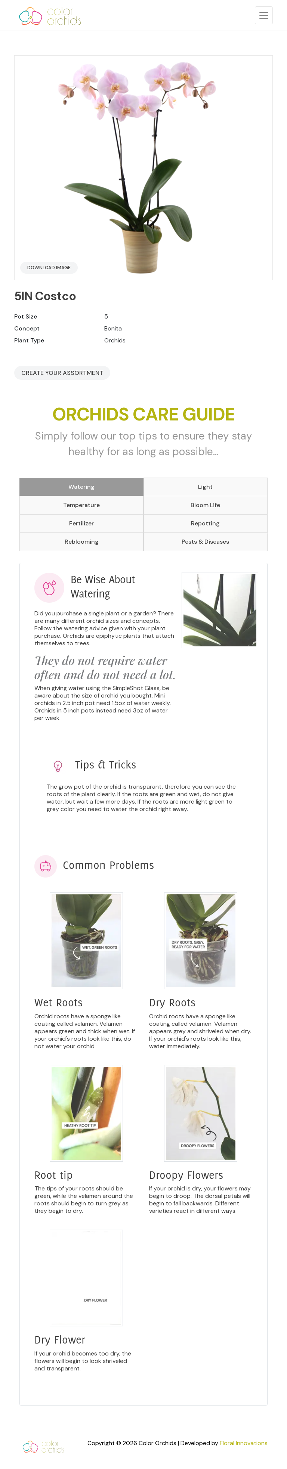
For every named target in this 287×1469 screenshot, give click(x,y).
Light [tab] (205, 487)
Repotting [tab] (205, 523)
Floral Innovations (244, 1443)
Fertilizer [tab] (81, 523)
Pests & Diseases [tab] (205, 542)
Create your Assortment (62, 373)
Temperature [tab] (81, 505)
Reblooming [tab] (82, 542)
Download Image (49, 267)
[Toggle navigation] (264, 15)
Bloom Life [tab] (205, 505)
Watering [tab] (81, 487)
